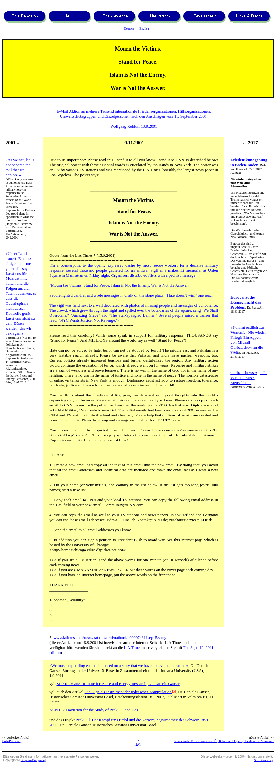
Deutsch (129, 28)
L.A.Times (132, 647)
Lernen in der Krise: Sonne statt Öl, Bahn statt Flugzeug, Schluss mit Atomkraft (224, 741)
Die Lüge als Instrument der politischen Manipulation (128, 691)
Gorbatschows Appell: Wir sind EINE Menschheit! (248, 377)
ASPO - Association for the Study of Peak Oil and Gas (93, 709)
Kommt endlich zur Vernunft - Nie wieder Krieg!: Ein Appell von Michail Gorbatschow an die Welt (248, 340)
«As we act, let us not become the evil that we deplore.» (20, 167)
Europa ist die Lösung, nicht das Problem (245, 302)
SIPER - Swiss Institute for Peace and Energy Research (101, 683)
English (144, 28)
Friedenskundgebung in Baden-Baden (248, 162)
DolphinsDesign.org (33, 760)
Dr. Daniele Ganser (164, 683)
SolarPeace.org (11, 741)
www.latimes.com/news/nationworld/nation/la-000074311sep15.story (109, 637)
